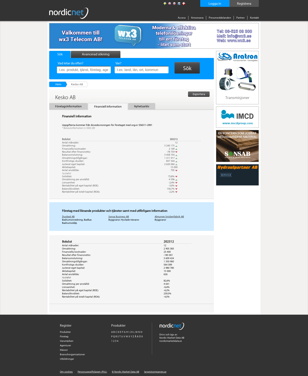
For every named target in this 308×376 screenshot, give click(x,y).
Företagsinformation (68, 106)
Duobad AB (68, 216)
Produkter (65, 331)
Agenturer (65, 345)
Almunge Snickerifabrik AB (169, 216)
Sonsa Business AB (118, 216)
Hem (58, 84)
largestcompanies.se (155, 371)
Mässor (64, 349)
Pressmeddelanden (220, 17)
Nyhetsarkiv (141, 106)
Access (182, 17)
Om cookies (66, 371)
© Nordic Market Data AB (125, 371)
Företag (64, 336)
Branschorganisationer (72, 354)
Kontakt (254, 17)
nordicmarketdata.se (170, 340)
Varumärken (66, 340)
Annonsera (197, 17)
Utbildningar (67, 358)
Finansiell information (108, 106)
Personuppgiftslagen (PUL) (92, 371)
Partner (240, 17)
